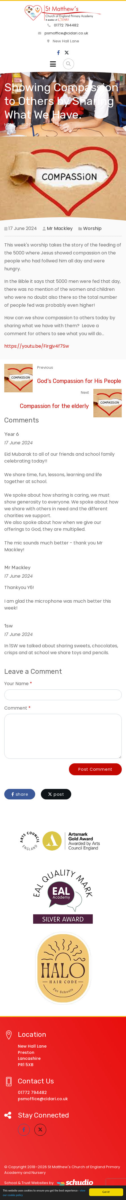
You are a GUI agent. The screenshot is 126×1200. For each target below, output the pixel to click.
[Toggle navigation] (52, 64)
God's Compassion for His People (79, 381)
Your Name (16, 683)
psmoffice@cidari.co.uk (63, 33)
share (19, 794)
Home (9, 124)
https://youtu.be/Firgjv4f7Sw (36, 346)
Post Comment (95, 769)
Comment (15, 708)
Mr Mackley (60, 228)
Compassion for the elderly (54, 406)
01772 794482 (63, 25)
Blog (27, 124)
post (56, 794)
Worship (92, 228)
